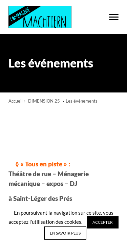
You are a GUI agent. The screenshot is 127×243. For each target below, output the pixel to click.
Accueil (15, 101)
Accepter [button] (102, 222)
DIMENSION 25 (44, 101)
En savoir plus (65, 233)
